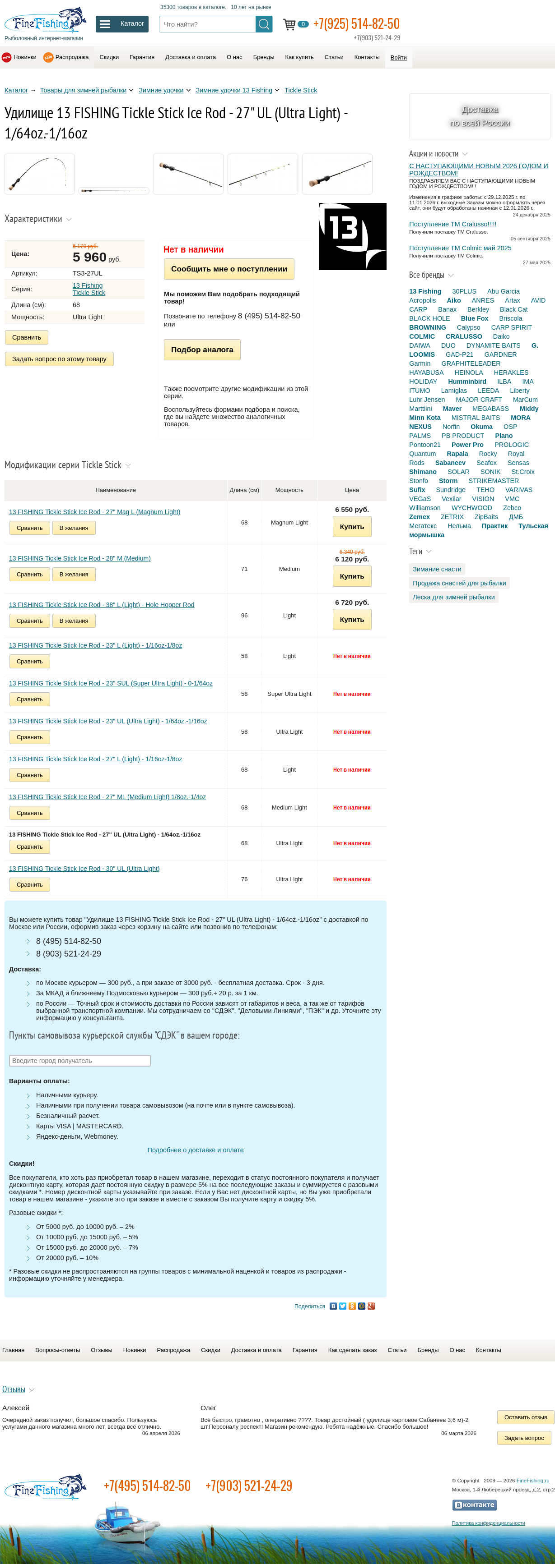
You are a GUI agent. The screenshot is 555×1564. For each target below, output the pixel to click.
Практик (495, 525)
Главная (13, 1350)
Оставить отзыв (525, 1417)
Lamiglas (454, 390)
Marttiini (420, 408)
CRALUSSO (464, 336)
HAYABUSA (426, 372)
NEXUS (420, 426)
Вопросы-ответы (57, 1350)
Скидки (109, 57)
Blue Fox (475, 318)
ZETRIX (452, 516)
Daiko (501, 336)
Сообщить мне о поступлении (229, 268)
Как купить (299, 57)
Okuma (482, 426)
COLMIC (422, 336)
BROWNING (427, 327)
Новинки (25, 57)
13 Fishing (425, 291)
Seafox (486, 462)
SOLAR (459, 471)
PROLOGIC (511, 444)
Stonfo (418, 480)
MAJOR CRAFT (479, 399)
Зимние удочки (161, 90)
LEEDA (488, 390)
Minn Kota (425, 417)
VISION (483, 498)
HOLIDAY (423, 381)
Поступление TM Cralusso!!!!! (452, 224)
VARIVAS (518, 489)
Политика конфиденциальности (488, 1523)
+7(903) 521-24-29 (249, 1485)
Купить (352, 526)
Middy (529, 408)
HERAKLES (511, 372)
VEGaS (420, 498)
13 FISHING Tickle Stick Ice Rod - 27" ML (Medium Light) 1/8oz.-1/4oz (107, 796)
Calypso (468, 327)
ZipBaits (486, 516)
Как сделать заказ (352, 1350)
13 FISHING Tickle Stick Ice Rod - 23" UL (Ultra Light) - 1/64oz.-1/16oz (108, 721)
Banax (447, 309)
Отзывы (101, 1350)
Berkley (478, 309)
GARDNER (501, 354)
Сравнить (26, 337)
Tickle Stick (300, 90)
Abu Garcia (503, 291)
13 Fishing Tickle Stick (89, 289)
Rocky (488, 453)
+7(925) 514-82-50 (356, 23)
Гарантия (142, 57)
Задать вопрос (524, 1438)
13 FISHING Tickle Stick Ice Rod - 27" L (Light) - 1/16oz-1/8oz (95, 759)
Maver (452, 408)
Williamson (425, 507)
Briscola (510, 318)
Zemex (419, 516)
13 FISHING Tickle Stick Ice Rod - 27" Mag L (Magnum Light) (94, 511)
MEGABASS (490, 408)
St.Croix (523, 471)
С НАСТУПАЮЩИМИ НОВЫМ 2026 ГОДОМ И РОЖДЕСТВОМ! (478, 169)
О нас (235, 57)
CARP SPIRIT (511, 327)
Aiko (454, 300)
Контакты (367, 57)
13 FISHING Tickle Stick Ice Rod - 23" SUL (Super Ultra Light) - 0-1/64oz (111, 683)
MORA (521, 417)
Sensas (518, 462)
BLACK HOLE (429, 318)
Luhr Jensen (427, 399)
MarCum (525, 399)
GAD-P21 (460, 354)
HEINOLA (469, 372)
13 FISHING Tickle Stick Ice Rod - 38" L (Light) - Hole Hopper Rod (102, 604)
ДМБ (516, 516)
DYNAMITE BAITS (493, 345)
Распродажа (72, 57)
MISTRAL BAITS (476, 417)
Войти (399, 57)
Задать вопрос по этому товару (59, 359)
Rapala (457, 453)
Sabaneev (450, 462)
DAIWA (419, 345)
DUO (448, 345)
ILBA (504, 381)
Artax (512, 300)
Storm (448, 480)
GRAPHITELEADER (471, 363)
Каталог (16, 90)
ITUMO (419, 390)
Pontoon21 (425, 444)
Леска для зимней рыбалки (453, 597)
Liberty (519, 390)
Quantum (422, 453)
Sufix (417, 489)
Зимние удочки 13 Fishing (234, 90)
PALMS (420, 435)
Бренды (264, 57)
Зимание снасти (437, 569)
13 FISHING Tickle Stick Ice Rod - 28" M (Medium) (80, 558)
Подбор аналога (202, 349)
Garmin (419, 363)
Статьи (334, 57)
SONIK (490, 471)
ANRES (483, 300)
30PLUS (464, 291)
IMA (528, 381)
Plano (504, 435)
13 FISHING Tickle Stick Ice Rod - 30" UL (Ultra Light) (84, 868)
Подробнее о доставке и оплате (196, 1150)
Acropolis (422, 300)
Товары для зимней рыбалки (83, 90)
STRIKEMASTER (494, 480)
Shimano (423, 471)
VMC (512, 498)
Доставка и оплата (190, 57)
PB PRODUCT (463, 435)
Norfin (451, 426)
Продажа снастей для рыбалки (459, 583)
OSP (510, 426)
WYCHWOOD (472, 507)
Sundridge (451, 489)
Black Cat (514, 309)
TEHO (485, 489)
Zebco (512, 507)
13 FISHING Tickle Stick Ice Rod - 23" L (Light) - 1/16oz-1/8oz (95, 645)
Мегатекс (423, 525)
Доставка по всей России (480, 116)
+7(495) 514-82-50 (147, 1485)
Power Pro (468, 444)
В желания (74, 527)
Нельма (459, 525)
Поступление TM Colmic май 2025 (460, 248)
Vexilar (451, 498)
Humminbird (467, 381)
